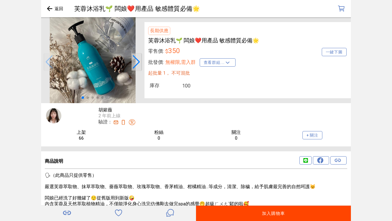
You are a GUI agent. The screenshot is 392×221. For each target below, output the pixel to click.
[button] (49, 62)
